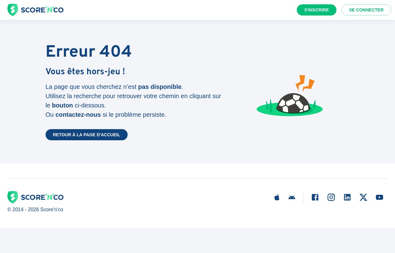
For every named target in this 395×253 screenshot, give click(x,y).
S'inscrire (316, 9)
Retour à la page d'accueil (86, 134)
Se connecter (366, 9)
